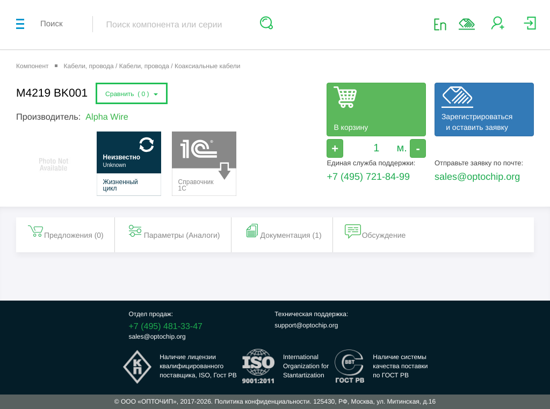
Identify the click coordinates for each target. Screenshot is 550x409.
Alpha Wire (106, 117)
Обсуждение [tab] (375, 230)
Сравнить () (131, 94)
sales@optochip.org (477, 176)
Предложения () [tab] (65, 230)
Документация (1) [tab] (282, 230)
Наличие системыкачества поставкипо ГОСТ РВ (400, 366)
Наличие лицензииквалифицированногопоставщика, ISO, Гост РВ (198, 366)
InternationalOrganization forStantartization (306, 366)
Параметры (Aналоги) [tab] (173, 230)
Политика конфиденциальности (261, 401)
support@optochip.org (306, 325)
